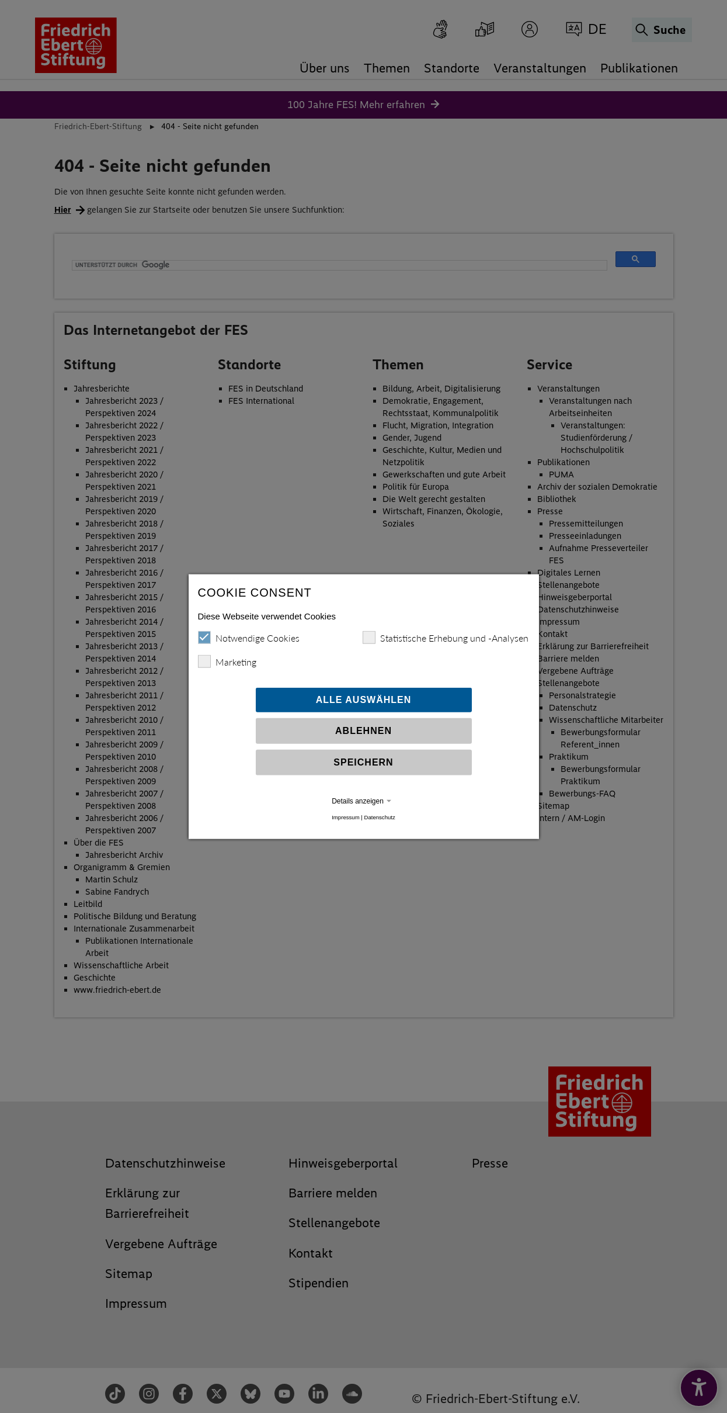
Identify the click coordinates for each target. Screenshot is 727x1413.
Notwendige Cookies (249, 638)
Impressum (345, 818)
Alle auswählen (364, 700)
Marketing (227, 662)
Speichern (363, 763)
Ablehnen (363, 731)
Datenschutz (379, 818)
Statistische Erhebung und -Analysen (445, 638)
